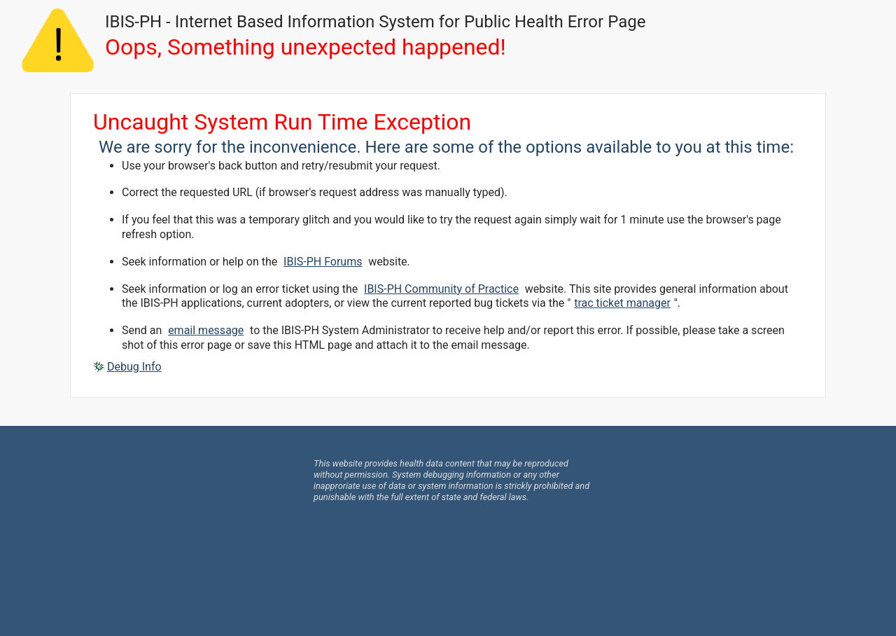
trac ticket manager (622, 303)
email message (206, 330)
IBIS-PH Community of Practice (441, 289)
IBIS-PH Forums (323, 261)
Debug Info (134, 366)
